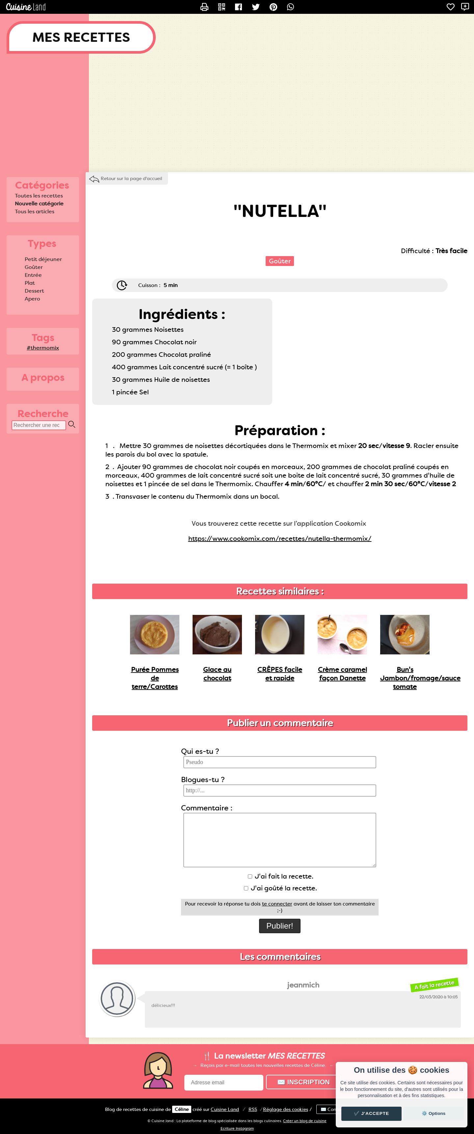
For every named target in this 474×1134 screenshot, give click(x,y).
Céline (182, 1109)
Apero (32, 298)
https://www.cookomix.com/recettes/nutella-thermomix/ (280, 538)
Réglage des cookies (285, 1109)
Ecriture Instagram (237, 1128)
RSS (253, 1109)
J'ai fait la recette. (280, 876)
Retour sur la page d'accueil (131, 178)
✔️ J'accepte (371, 1113)
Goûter (34, 267)
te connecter (277, 904)
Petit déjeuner (43, 259)
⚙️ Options (433, 1113)
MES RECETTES (81, 37)
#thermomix (43, 347)
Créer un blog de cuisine (305, 1121)
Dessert (34, 290)
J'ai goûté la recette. (280, 888)
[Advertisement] (237, 113)
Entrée (33, 275)
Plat (30, 282)
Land (225, 1109)
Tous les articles (34, 211)
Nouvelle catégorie (39, 203)
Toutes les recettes (39, 195)
